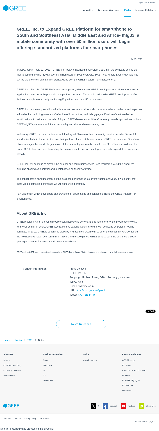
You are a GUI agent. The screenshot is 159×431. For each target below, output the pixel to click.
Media (18, 340)
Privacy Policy (30, 418)
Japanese (142, 3)
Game (45, 360)
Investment (48, 380)
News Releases (81, 324)
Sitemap (7, 418)
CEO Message (128, 360)
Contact (17, 418)
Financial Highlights (131, 380)
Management (9, 375)
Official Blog (147, 406)
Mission (6, 360)
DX (44, 375)
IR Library (126, 365)
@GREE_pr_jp (86, 294)
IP (44, 370)
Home (7, 340)
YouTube (128, 406)
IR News (126, 375)
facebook (110, 406)
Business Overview (53, 354)
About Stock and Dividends (134, 370)
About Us (8, 354)
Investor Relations (131, 354)
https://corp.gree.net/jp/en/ (90, 290)
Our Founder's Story (12, 365)
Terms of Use (45, 418)
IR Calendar (127, 385)
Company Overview (12, 370)
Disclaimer (127, 390)
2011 (29, 340)
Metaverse (47, 365)
